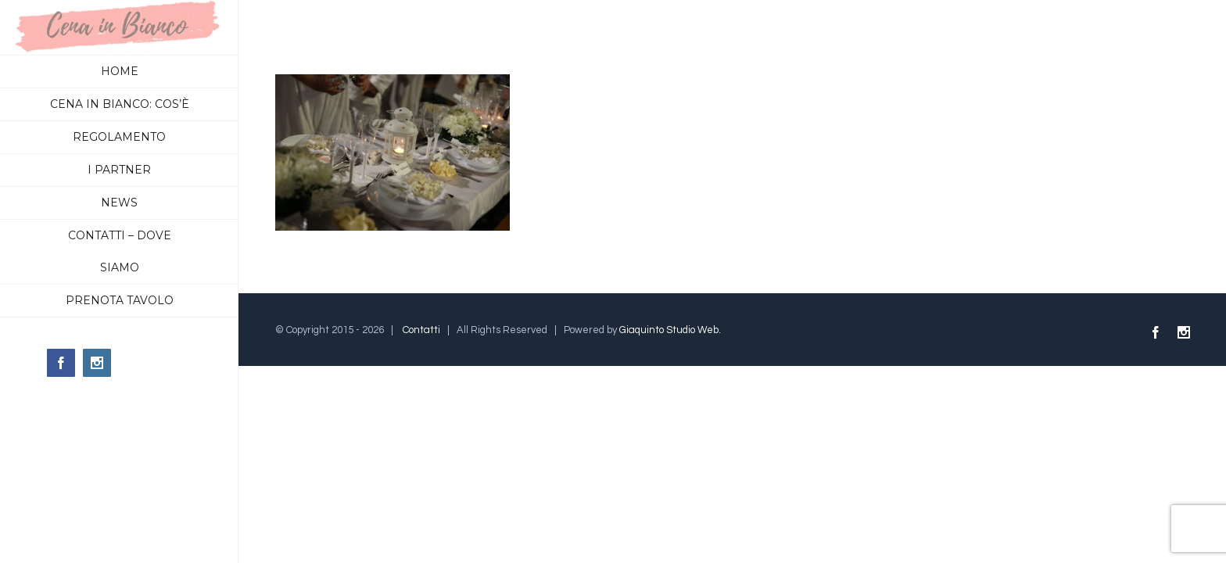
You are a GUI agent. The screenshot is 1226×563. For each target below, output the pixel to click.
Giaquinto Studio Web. (670, 330)
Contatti (421, 330)
